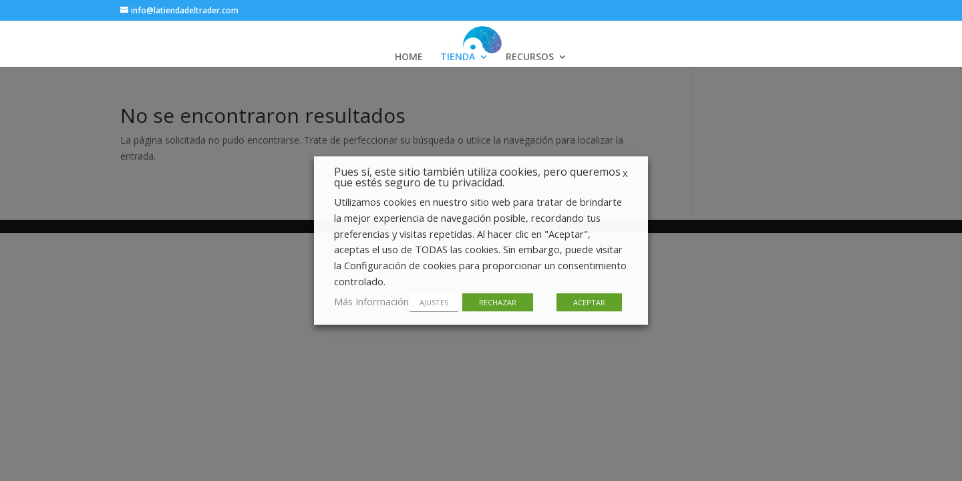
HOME (409, 57)
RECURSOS (530, 57)
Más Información (371, 301)
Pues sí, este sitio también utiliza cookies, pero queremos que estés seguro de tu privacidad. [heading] (477, 178)
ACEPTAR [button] (589, 302)
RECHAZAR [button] (497, 302)
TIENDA (457, 57)
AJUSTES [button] (434, 302)
